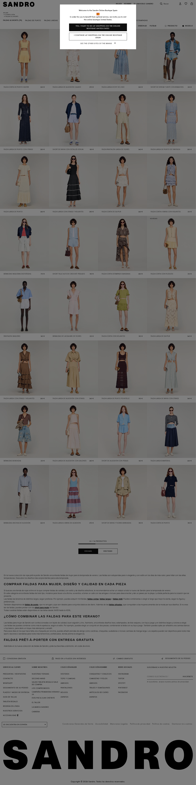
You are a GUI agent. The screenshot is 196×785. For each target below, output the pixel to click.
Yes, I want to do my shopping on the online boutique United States (98, 27)
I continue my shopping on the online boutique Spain (98, 36)
